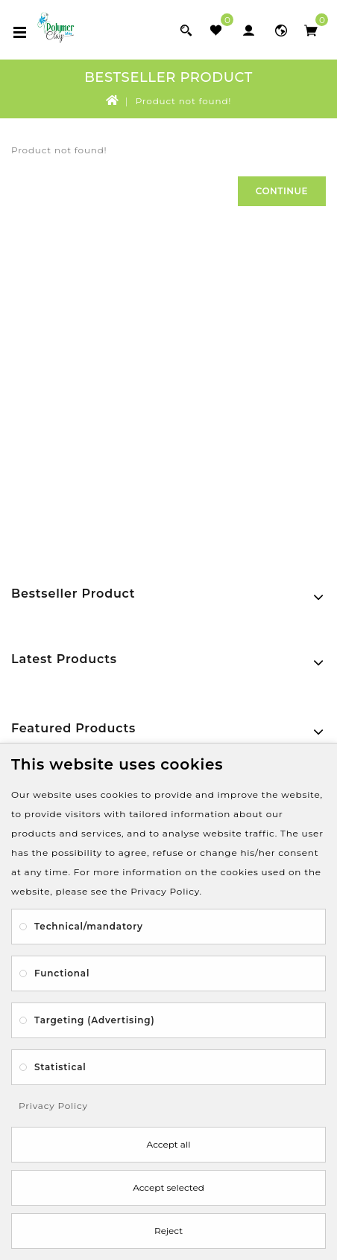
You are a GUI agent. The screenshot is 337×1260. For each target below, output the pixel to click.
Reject (168, 1230)
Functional (61, 973)
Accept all (169, 1144)
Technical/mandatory (88, 926)
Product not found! (184, 100)
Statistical (60, 1066)
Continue (282, 190)
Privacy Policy (53, 1105)
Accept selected (168, 1187)
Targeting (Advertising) (94, 1020)
